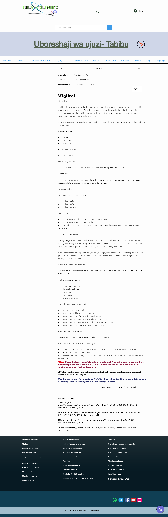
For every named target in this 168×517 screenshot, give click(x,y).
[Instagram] (139, 500)
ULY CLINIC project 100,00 (118, 452)
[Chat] (160, 509)
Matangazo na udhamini (72, 448)
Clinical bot (26, 444)
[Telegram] (120, 500)
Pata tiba (66, 461)
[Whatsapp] (114, 500)
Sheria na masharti (70, 470)
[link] (97, 11)
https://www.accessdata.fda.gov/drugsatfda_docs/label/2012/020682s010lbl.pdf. (98, 405)
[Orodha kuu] (100, 68)
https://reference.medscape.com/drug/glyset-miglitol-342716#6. (103, 420)
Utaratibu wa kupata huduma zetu (121, 444)
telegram (82, 444)
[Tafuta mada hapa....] (79, 27)
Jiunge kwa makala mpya (32, 457)
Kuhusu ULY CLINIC (30, 463)
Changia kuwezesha (30, 439)
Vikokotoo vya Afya (116, 470)
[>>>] (139, 68)
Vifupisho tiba (113, 457)
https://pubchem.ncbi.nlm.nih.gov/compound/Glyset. (96, 427)
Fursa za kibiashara (29, 452)
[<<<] (62, 68)
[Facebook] (127, 500)
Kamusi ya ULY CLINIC (31, 467)
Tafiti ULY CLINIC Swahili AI (73, 474)
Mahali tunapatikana (71, 439)
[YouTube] (133, 500)
